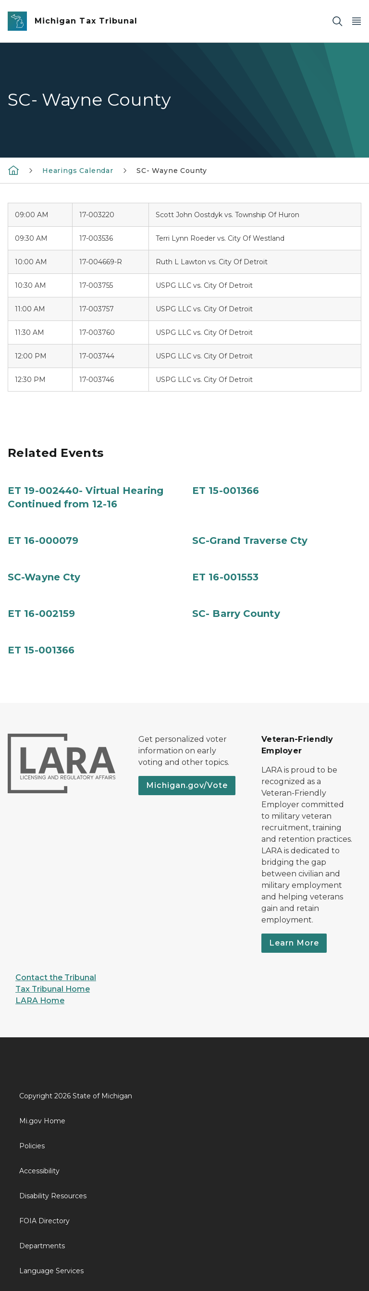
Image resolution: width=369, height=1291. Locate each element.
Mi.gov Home (42, 1121)
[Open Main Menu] (356, 21)
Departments (42, 1246)
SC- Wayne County (171, 170)
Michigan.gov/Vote (187, 785)
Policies (32, 1146)
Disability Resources (52, 1196)
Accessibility (39, 1171)
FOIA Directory (44, 1221)
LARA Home (39, 1000)
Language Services (51, 1270)
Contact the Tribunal (55, 977)
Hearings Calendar (77, 170)
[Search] (337, 21)
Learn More (294, 942)
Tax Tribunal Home (52, 989)
